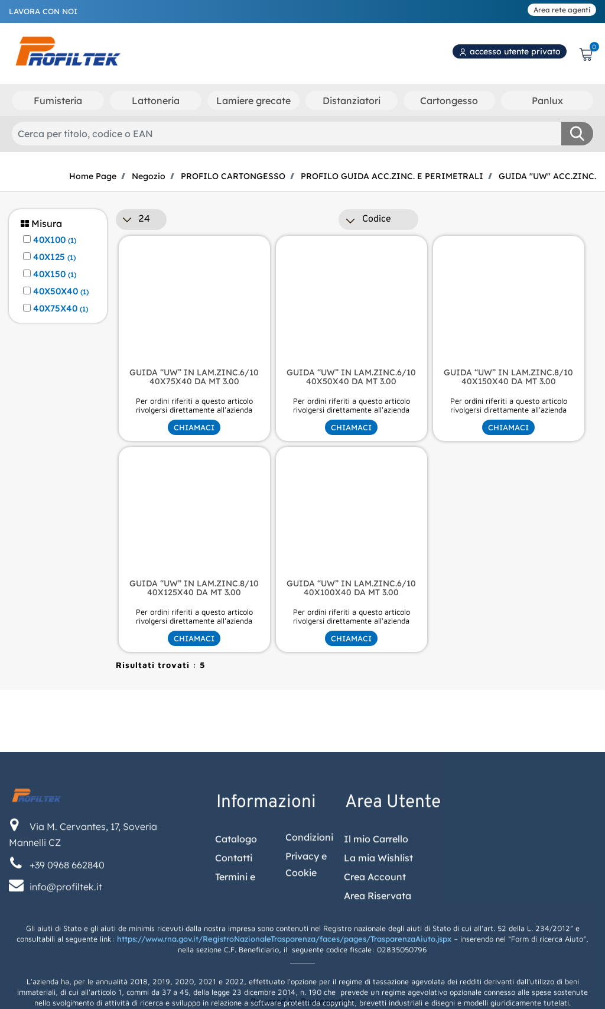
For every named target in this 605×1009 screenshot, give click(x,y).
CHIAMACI (194, 427)
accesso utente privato (509, 51)
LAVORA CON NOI (43, 11)
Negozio (148, 176)
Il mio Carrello (376, 952)
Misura (41, 223)
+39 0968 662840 (67, 978)
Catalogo (236, 952)
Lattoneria (156, 100)
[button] (577, 133)
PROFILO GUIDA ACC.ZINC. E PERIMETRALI (392, 176)
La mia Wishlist (378, 970)
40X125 (54, 257)
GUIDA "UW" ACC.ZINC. (547, 176)
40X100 (54, 240)
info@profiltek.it (66, 999)
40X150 (54, 274)
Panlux (547, 100)
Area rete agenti (562, 9)
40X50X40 (61, 291)
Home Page (92, 176)
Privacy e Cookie (306, 977)
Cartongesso (449, 100)
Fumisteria (58, 100)
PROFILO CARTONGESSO (233, 176)
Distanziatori (351, 100)
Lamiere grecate (253, 100)
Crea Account (375, 989)
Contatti (233, 970)
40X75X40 (60, 308)
